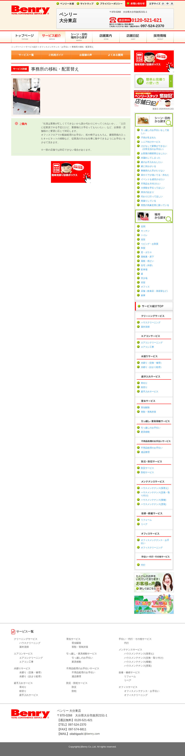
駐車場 (144, 269)
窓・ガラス (146, 252)
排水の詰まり (147, 192)
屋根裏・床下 (147, 256)
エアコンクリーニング (152, 342)
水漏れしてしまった (150, 158)
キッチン (145, 231)
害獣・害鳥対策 (148, 412)
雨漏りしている (148, 201)
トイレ (144, 235)
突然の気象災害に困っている (155, 205)
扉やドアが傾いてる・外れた (155, 175)
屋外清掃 (145, 327)
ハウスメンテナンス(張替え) (154, 488)
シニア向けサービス (150, 142)
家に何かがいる (148, 166)
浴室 (143, 239)
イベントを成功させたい (153, 179)
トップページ (17, 47)
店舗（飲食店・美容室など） (155, 291)
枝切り (144, 387)
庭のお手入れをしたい (152, 162)
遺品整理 (145, 452)
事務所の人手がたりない (153, 170)
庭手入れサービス (149, 391)
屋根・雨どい (147, 261)
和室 (143, 248)
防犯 (74, 691)
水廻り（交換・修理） (152, 363)
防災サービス (147, 468)
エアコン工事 (147, 347)
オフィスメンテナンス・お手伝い (54, 47)
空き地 (144, 278)
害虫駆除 (145, 407)
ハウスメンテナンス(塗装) (153, 504)
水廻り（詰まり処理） (152, 367)
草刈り (144, 383)
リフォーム (146, 520)
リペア (144, 524)
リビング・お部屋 (149, 244)
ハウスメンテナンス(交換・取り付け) (143, 657)
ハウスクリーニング (150, 322)
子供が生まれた (148, 137)
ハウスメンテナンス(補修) (153, 500)
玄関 (143, 226)
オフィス (145, 286)
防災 (74, 687)
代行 (143, 565)
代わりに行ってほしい (152, 196)
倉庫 (143, 295)
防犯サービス (147, 472)
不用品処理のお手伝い (152, 448)
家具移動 (145, 432)
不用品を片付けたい (150, 183)
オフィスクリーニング (152, 547)
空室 (143, 282)
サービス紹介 (31, 47)
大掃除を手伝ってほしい (153, 188)
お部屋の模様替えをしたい (154, 153)
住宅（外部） (147, 265)
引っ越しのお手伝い (150, 427)
